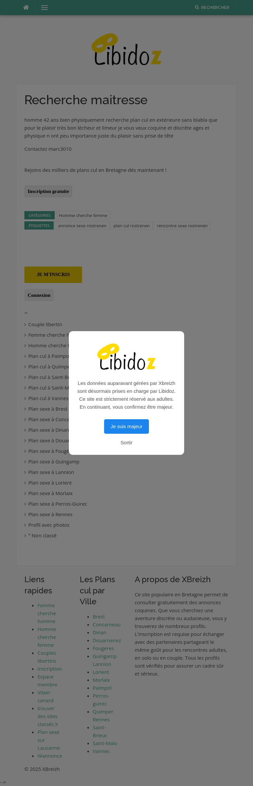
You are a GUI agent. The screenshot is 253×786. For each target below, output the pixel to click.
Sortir (126, 442)
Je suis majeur (127, 426)
